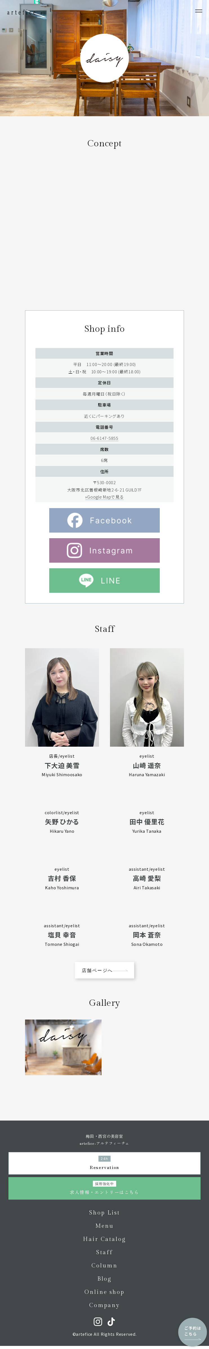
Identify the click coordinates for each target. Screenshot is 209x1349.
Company (104, 1308)
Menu (104, 1229)
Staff (104, 1255)
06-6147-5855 (104, 447)
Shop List (104, 1216)
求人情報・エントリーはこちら (104, 1191)
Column (104, 1268)
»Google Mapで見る (104, 506)
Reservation (104, 1166)
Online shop (104, 1295)
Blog (104, 1282)
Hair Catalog (104, 1242)
